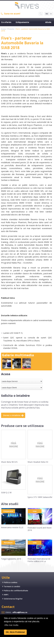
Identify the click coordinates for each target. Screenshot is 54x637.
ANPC (6, 594)
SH (41, 13)
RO (47, 14)
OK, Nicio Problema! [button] (15, 632)
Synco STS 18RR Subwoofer (40, 497)
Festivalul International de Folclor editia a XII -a (39, 560)
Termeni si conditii (12, 586)
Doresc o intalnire (11, 415)
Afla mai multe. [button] (11, 625)
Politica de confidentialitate (16, 590)
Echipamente (22, 22)
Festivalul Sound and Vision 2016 (40, 528)
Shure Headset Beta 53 (38, 462)
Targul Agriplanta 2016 (11, 559)
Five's (27, 6)
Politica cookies (10, 582)
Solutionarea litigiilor (13, 598)
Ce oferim (6, 22)
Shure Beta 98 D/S (9, 462)
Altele (48, 22)
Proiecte (11, 29)
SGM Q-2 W (6, 492)
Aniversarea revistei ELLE (12, 527)
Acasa (3, 29)
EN (51, 14)
